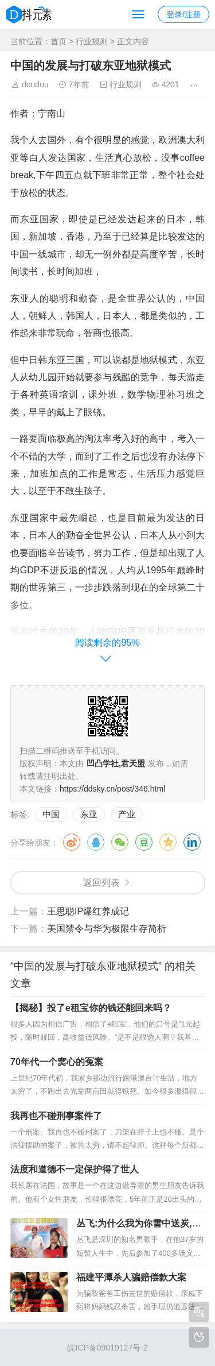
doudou (35, 84)
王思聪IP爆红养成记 (88, 911)
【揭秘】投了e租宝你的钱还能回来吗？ (90, 1008)
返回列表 (101, 882)
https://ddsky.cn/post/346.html (112, 788)
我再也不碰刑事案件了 (56, 1116)
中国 (51, 814)
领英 (192, 842)
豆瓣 (144, 842)
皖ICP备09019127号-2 (107, 1347)
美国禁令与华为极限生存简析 (106, 928)
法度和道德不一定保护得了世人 (74, 1169)
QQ (95, 842)
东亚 (88, 814)
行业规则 (92, 41)
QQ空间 (168, 842)
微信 (119, 842)
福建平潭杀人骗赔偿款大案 (131, 1277)
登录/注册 (183, 14)
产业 (126, 814)
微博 (71, 842)
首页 (58, 41)
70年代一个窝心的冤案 (56, 1062)
